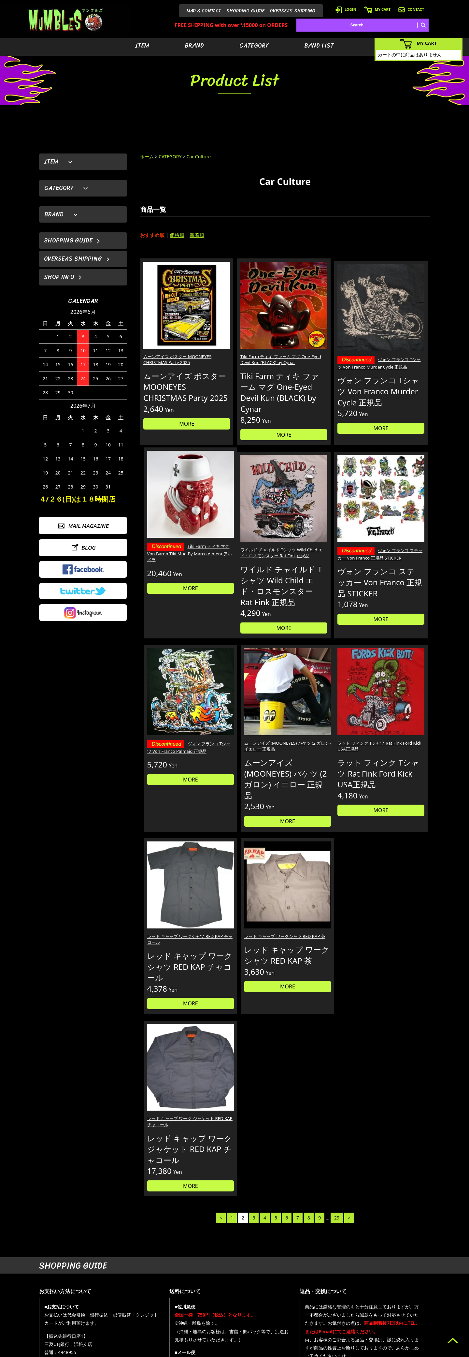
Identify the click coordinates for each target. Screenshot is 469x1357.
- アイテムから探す (302, 1281)
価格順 (177, 235)
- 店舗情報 (397, 1300)
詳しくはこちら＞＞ (140, 1220)
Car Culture (199, 156)
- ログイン (340, 1290)
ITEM (142, 45)
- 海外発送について (348, 1310)
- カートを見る (344, 1300)
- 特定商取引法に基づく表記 (355, 1330)
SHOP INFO (59, 277)
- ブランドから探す (302, 1290)
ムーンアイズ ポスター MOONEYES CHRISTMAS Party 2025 (169, 337)
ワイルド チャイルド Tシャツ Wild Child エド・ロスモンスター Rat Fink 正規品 (173, 534)
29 (336, 836)
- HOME (396, 1281)
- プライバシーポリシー (409, 1320)
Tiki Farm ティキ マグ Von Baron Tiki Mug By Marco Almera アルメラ (395, 341)
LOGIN (345, 9)
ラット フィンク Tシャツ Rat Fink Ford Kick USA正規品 (172, 728)
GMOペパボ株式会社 (252, 1351)
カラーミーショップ (184, 1351)
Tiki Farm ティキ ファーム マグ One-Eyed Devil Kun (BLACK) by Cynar (247, 337)
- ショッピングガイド (350, 1320)
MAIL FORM (88, 1323)
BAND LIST (319, 45)
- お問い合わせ (401, 1310)
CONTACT (411, 9)
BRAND (194, 45)
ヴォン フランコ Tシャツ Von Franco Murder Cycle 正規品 (321, 338)
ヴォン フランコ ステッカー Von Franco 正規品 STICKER (247, 536)
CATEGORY (254, 45)
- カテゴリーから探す (304, 1300)
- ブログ (396, 1290)
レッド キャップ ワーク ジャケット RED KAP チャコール (394, 728)
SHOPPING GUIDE (245, 11)
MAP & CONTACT (204, 11)
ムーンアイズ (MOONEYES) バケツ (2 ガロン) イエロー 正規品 (395, 534)
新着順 (197, 235)
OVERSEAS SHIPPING (292, 11)
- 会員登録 (340, 1281)
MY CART (377, 9)
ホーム (147, 156)
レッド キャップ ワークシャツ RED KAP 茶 (319, 728)
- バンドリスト (298, 1310)
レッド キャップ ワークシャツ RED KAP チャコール (245, 728)
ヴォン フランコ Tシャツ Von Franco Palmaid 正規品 (321, 536)
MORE (174, 427)
